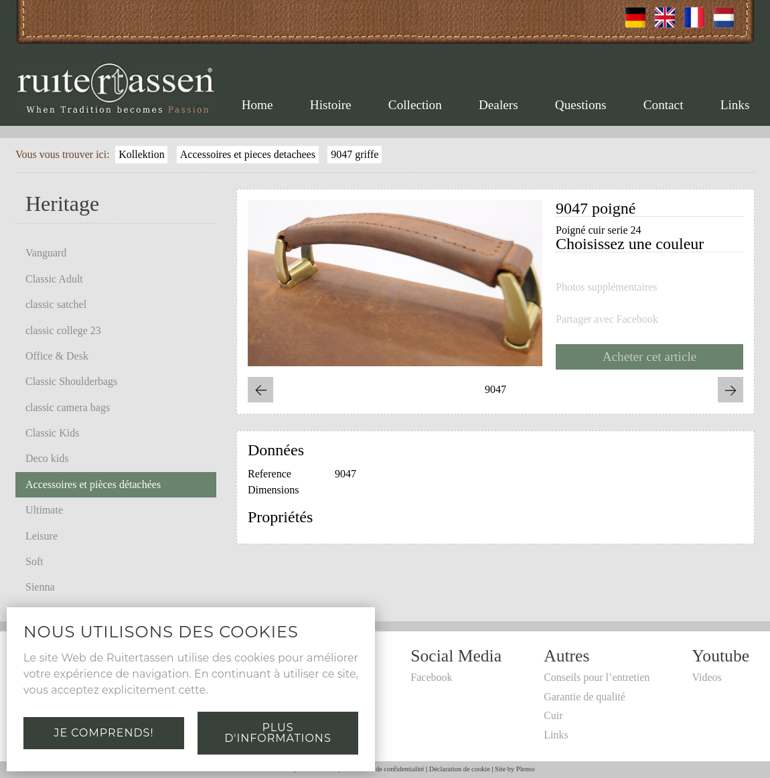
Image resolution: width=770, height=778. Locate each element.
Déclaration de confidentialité (382, 769)
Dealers (498, 105)
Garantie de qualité (584, 696)
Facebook (431, 677)
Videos (706, 677)
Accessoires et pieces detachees (247, 154)
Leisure (41, 536)
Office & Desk (56, 356)
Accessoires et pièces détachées (93, 484)
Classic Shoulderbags (71, 381)
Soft (34, 561)
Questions (581, 105)
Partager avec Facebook (607, 319)
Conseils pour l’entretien (596, 677)
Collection (415, 105)
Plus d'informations (277, 733)
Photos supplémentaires (607, 287)
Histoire (331, 105)
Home (257, 105)
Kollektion (141, 154)
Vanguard (45, 252)
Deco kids (46, 458)
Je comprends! (103, 732)
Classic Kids (52, 433)
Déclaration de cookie (459, 769)
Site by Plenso (514, 769)
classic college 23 (63, 330)
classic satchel (55, 304)
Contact (663, 105)
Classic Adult (54, 279)
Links (735, 105)
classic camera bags (67, 407)
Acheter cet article (650, 356)
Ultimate (44, 510)
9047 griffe (354, 154)
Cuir (553, 715)
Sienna (40, 587)
